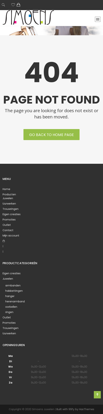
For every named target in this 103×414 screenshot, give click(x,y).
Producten (9, 194)
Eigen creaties (12, 214)
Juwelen (8, 198)
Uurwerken (9, 203)
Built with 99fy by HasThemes (75, 409)
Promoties (9, 219)
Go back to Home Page (51, 134)
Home (6, 189)
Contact (8, 230)
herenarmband (15, 301)
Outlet (7, 225)
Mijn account (11, 235)
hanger (9, 296)
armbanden (13, 285)
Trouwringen (11, 209)
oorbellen (11, 307)
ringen (9, 312)
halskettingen (14, 291)
